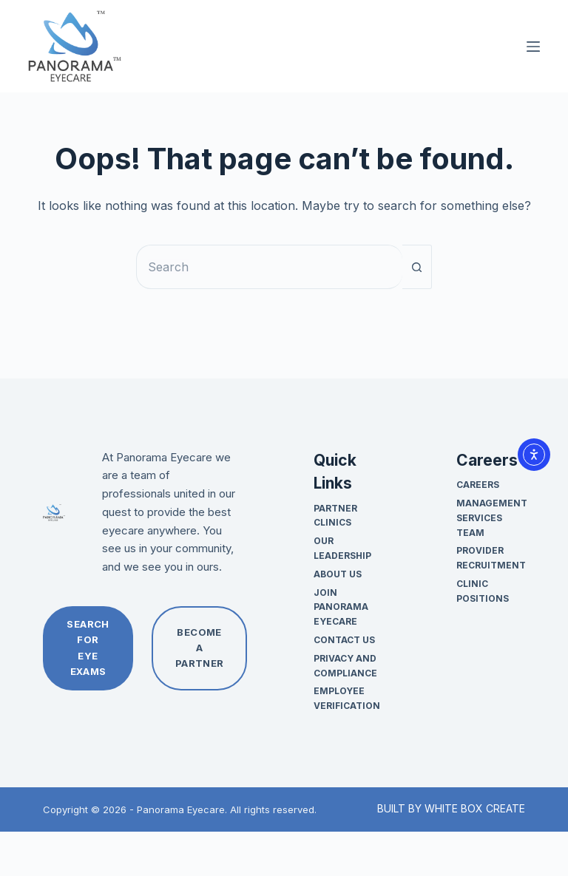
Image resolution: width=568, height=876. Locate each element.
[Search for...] (269, 267)
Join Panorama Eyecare (341, 607)
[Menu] (533, 46)
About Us (338, 574)
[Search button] (417, 267)
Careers (477, 484)
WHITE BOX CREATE (475, 808)
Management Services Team (491, 518)
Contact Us (344, 639)
